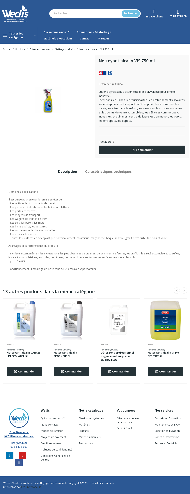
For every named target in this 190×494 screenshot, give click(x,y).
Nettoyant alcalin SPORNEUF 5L (65, 354)
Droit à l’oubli (124, 428)
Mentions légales (51, 443)
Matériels (84, 424)
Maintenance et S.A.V (167, 424)
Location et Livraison (167, 431)
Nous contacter (50, 424)
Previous (177, 290)
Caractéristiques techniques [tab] (108, 171)
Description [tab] (67, 171)
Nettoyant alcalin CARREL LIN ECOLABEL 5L (23, 354)
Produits (84, 431)
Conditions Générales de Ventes (55, 457)
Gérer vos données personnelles (128, 420)
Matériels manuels (90, 437)
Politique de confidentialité (56, 449)
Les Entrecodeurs (31, 487)
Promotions (86, 443)
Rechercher (131, 13)
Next (184, 290)
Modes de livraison (52, 431)
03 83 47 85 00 (18, 446)
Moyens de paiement (53, 437)
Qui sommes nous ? (53, 418)
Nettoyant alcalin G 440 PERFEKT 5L (163, 354)
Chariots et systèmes (91, 418)
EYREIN (10, 344)
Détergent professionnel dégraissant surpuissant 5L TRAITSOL (117, 356)
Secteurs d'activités (166, 443)
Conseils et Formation (168, 418)
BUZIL (151, 344)
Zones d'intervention (167, 437)
